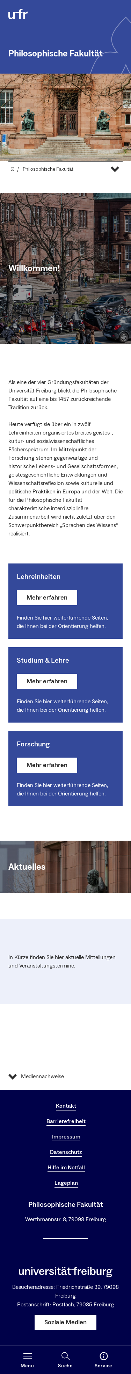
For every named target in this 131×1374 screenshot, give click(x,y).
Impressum (66, 1136)
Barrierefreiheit (66, 1121)
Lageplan (66, 1183)
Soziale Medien (65, 1322)
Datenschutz (66, 1152)
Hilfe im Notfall (66, 1167)
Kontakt (66, 1105)
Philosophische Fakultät (55, 53)
